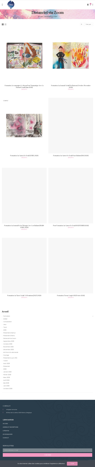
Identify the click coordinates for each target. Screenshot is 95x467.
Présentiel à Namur (9, 333)
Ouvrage (6, 355)
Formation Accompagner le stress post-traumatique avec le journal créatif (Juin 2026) (24, 86)
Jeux (4, 324)
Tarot (5, 327)
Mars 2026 (6, 377)
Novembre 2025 (8, 347)
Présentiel (6, 366)
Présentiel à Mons (9, 336)
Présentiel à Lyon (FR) (10, 358)
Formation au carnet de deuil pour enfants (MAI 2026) (71, 156)
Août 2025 (6, 363)
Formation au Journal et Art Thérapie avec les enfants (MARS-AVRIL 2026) (24, 226)
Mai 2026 (6, 383)
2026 (4, 369)
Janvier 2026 (7, 372)
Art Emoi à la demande (10, 352)
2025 (4, 330)
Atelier (5, 319)
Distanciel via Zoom (9, 338)
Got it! (72, 463)
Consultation (7, 322)
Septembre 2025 (8, 341)
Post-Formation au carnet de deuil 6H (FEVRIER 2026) (71, 226)
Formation (6, 316)
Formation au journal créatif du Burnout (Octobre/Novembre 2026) (71, 86)
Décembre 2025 (8, 349)
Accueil (5, 312)
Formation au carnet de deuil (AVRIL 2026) (24, 156)
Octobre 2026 (7, 389)
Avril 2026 (6, 380)
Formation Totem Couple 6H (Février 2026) (71, 295)
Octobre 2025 (7, 344)
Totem (5, 361)
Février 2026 (7, 375)
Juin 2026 (6, 386)
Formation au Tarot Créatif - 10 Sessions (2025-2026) (24, 295)
